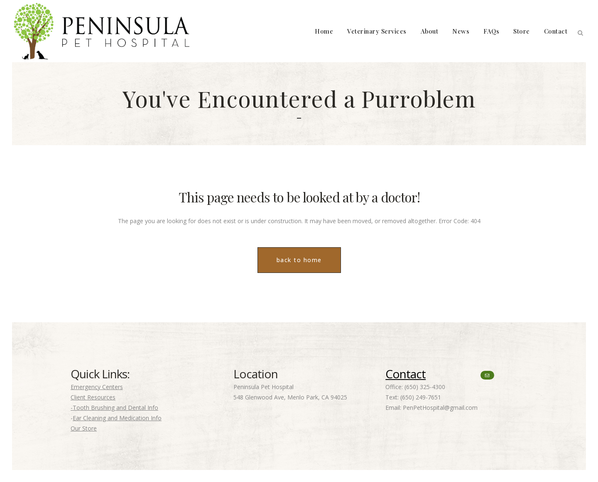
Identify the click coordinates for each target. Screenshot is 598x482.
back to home (299, 260)
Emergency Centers (97, 387)
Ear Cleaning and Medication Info (117, 418)
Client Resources (93, 397)
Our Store (84, 428)
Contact (405, 374)
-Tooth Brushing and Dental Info (114, 407)
